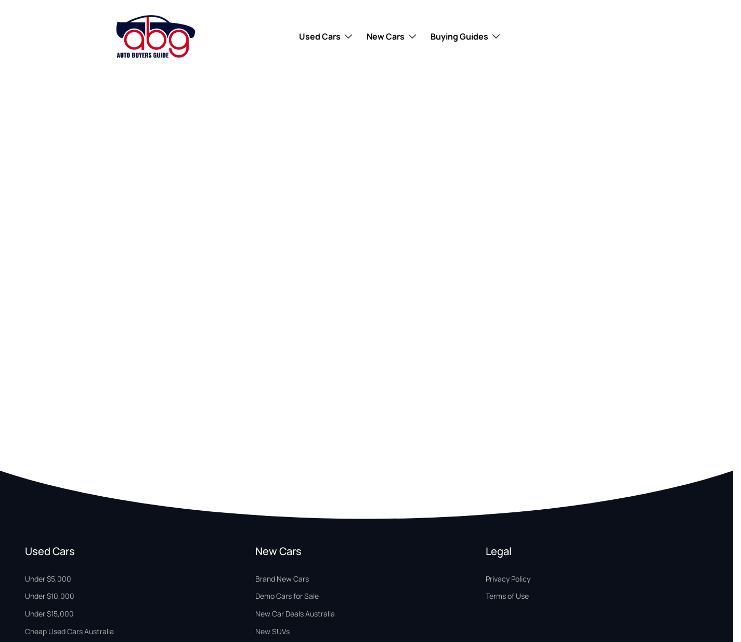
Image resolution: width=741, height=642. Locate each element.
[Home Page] (156, 36)
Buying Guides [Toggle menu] (466, 36)
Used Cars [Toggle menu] (326, 36)
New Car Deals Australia (295, 614)
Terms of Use (507, 596)
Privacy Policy (508, 579)
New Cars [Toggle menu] (392, 36)
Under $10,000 (49, 596)
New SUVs (272, 631)
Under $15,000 (49, 614)
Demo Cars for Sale (287, 596)
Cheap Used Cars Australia (69, 631)
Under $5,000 (48, 579)
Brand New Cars (282, 579)
